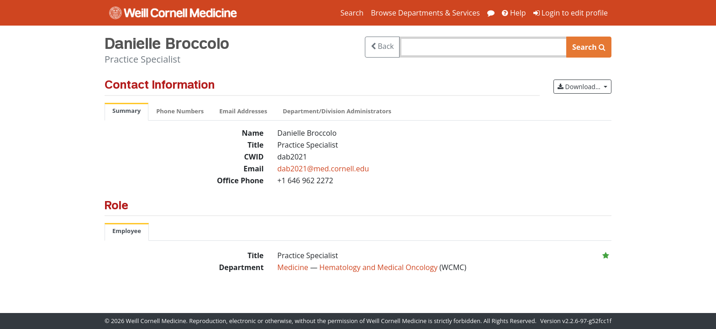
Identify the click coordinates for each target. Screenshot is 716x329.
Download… (584, 86)
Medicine (292, 267)
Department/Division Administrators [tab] (337, 111)
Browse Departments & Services (425, 13)
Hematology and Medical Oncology (379, 267)
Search (351, 13)
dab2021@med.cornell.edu (323, 169)
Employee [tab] (126, 231)
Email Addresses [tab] (243, 111)
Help (514, 13)
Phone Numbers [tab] (180, 111)
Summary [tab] (126, 110)
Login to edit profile (570, 13)
